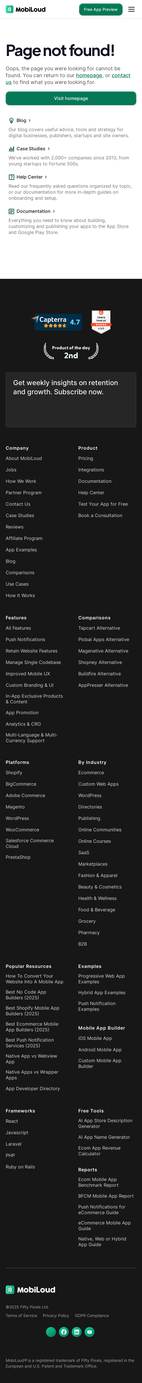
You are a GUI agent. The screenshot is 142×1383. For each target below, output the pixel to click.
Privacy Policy (56, 1315)
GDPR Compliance (92, 1315)
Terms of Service (21, 1315)
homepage (89, 75)
